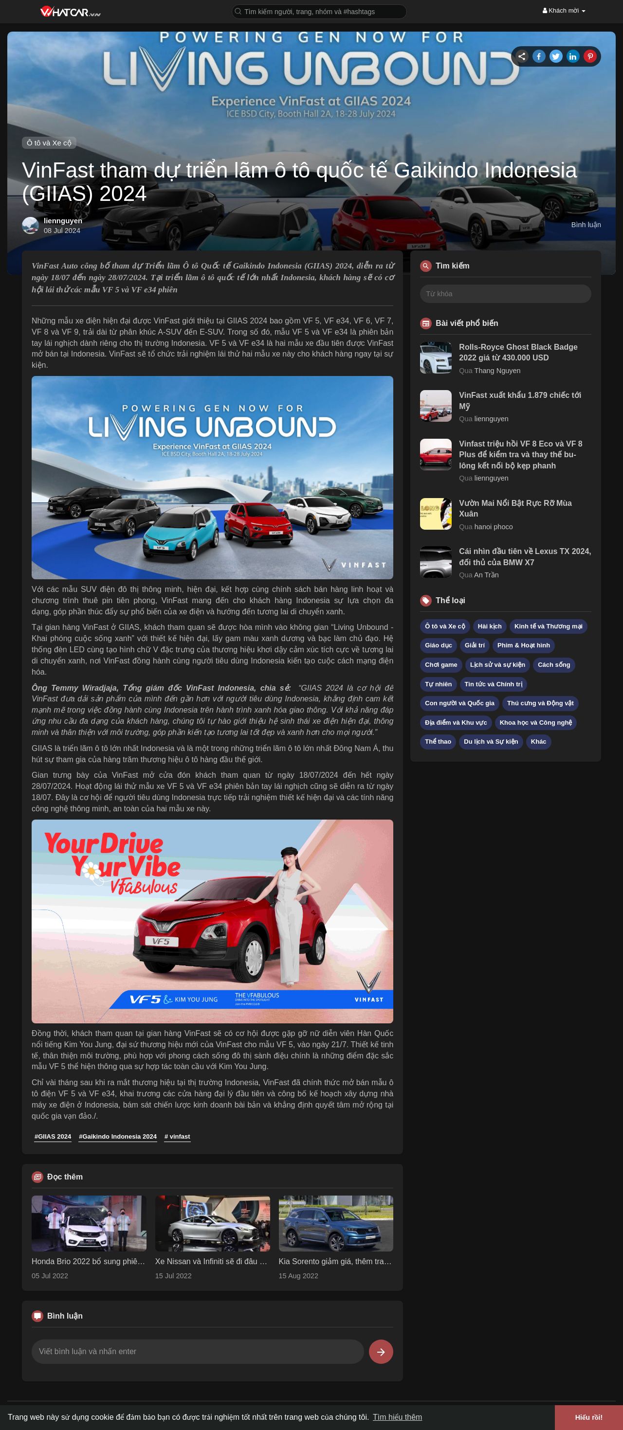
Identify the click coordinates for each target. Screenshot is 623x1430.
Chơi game (441, 664)
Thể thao (438, 741)
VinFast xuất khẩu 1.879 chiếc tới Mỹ (520, 400)
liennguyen (63, 220)
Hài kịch (490, 626)
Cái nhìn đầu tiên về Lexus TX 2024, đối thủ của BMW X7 (525, 556)
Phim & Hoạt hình (523, 645)
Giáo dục (438, 645)
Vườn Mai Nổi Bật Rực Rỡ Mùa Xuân (515, 508)
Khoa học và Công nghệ (536, 722)
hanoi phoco (494, 527)
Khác (539, 741)
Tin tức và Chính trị (493, 684)
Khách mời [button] (564, 10)
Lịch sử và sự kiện (497, 664)
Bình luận (586, 225)
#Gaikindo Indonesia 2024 (118, 1136)
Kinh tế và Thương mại (548, 626)
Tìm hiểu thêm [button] (397, 1417)
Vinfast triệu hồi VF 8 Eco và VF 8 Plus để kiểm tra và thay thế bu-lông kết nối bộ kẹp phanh (520, 455)
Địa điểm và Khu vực (456, 722)
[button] (319, 11)
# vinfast (177, 1136)
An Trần (486, 575)
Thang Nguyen (498, 371)
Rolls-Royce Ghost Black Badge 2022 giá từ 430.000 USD (518, 352)
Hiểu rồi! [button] (589, 1417)
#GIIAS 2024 (53, 1136)
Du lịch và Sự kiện (491, 741)
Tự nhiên (438, 684)
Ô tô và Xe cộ (49, 143)
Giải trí (475, 645)
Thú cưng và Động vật (540, 703)
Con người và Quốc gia (460, 703)
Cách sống (554, 664)
